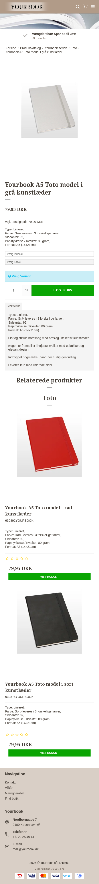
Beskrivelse (13, 306)
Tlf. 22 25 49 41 (23, 837)
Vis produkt (49, 576)
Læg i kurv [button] (62, 290)
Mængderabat (14, 793)
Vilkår (9, 787)
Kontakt (10, 782)
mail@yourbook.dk (25, 849)
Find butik (11, 798)
